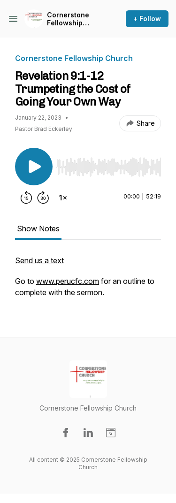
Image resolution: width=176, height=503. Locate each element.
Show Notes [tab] (38, 228)
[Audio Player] (108, 164)
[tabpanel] (88, 281)
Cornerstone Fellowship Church (68, 19)
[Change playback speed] (63, 197)
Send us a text (39, 260)
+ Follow (147, 19)
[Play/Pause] (34, 166)
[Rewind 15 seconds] (26, 197)
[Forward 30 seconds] (43, 197)
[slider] (108, 167)
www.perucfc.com (67, 281)
